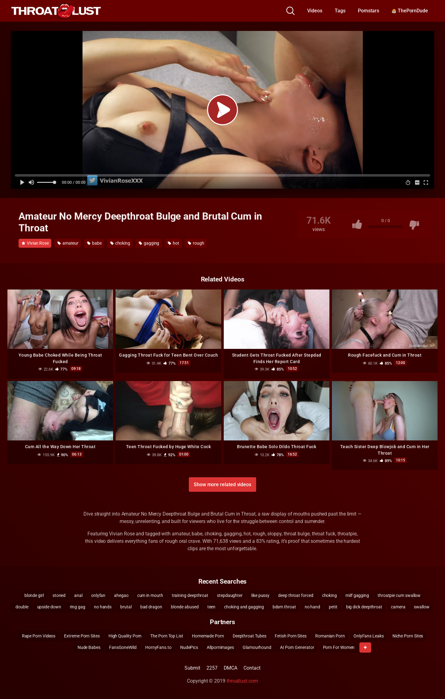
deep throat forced (295, 595)
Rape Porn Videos (39, 635)
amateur (67, 243)
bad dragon (151, 606)
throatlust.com (242, 681)
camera (398, 606)
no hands (103, 606)
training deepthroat (190, 595)
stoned (59, 595)
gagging (149, 243)
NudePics (189, 647)
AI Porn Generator (297, 647)
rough (196, 243)
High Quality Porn (125, 635)
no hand (312, 606)
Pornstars (368, 11)
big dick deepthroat (364, 606)
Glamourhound (257, 647)
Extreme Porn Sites (82, 635)
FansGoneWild (123, 647)
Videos (314, 11)
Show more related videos (222, 484)
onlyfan (98, 595)
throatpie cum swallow (399, 595)
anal (78, 595)
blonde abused (185, 606)
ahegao (121, 595)
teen (211, 606)
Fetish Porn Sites (291, 635)
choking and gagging (244, 606)
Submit (192, 668)
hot (173, 243)
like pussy (260, 595)
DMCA (231, 668)
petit (333, 606)
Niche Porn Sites (407, 635)
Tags (340, 11)
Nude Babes (89, 647)
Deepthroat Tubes (249, 635)
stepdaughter (230, 595)
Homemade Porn (208, 635)
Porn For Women (339, 647)
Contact (252, 668)
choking (120, 243)
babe (94, 243)
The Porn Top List (166, 635)
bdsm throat (284, 606)
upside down (49, 606)
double (21, 606)
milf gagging (357, 595)
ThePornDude (410, 11)
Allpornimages (220, 647)
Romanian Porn (330, 635)
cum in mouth (150, 595)
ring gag (77, 606)
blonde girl (34, 595)
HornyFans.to (158, 647)
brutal (126, 606)
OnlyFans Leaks (369, 635)
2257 (212, 668)
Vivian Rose (35, 243)
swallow (421, 606)
